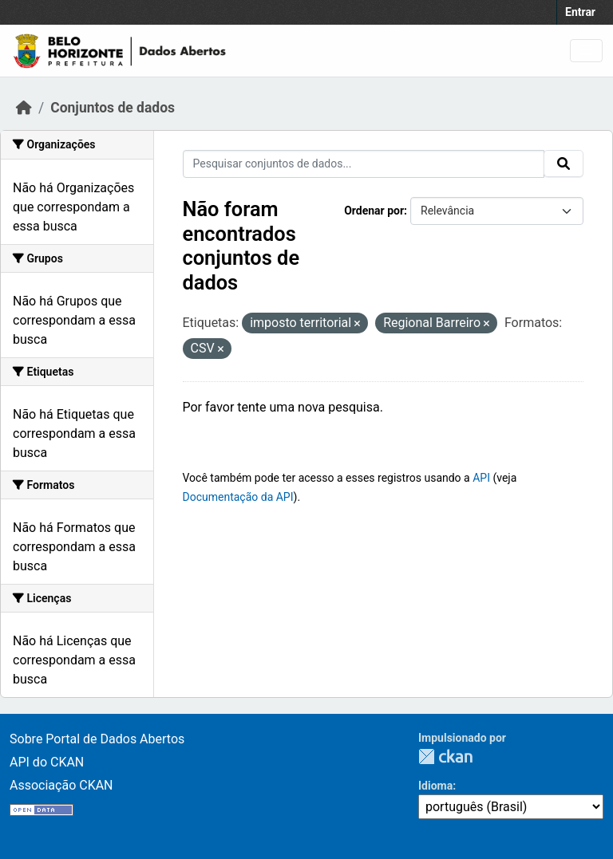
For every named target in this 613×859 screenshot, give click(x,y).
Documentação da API (238, 497)
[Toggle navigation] (586, 50)
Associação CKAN (61, 785)
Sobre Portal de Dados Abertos (97, 739)
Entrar (580, 12)
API (481, 477)
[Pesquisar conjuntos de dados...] (364, 164)
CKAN (445, 756)
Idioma (435, 785)
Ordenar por (374, 210)
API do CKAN (47, 762)
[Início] (24, 108)
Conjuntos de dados (112, 108)
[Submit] (563, 163)
